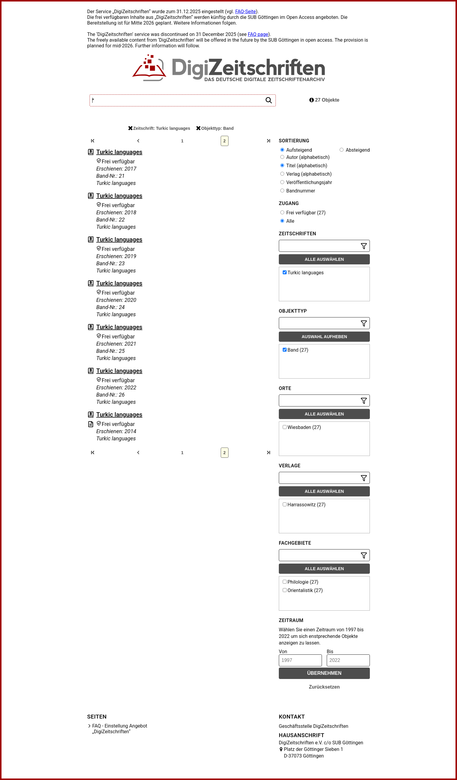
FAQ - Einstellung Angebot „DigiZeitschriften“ (119, 728)
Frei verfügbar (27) (303, 213)
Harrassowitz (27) (304, 505)
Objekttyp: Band (215, 128)
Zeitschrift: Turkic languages (159, 128)
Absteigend (355, 150)
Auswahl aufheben (324, 336)
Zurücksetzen (324, 686)
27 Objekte (324, 100)
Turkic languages (119, 152)
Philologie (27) (300, 582)
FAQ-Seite (245, 11)
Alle (287, 221)
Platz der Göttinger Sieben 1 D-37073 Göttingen (313, 752)
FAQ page (258, 34)
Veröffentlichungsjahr (306, 182)
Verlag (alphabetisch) (306, 174)
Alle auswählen (324, 259)
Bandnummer (297, 191)
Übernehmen (324, 673)
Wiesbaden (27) (302, 427)
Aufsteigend (296, 150)
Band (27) (295, 350)
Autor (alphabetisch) (305, 157)
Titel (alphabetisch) (303, 165)
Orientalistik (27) (303, 590)
